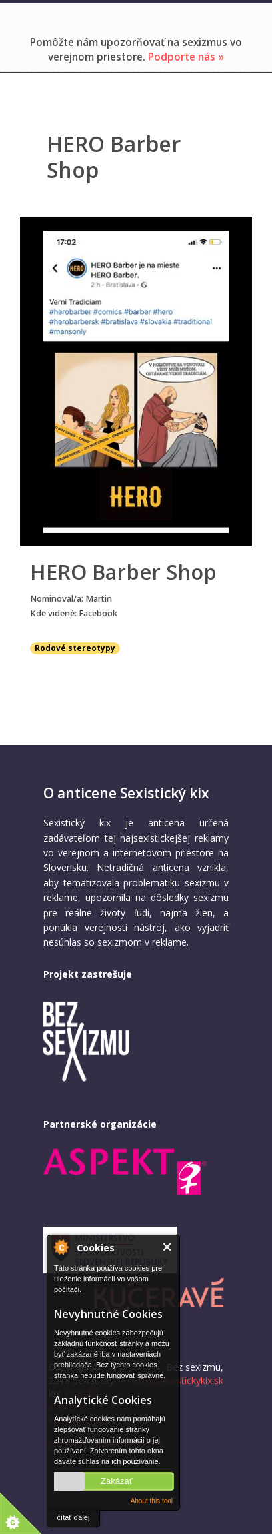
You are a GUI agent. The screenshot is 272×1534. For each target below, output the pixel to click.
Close (167, 1247)
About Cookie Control (60, 1246)
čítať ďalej (73, 1517)
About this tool (152, 1501)
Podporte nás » (186, 57)
